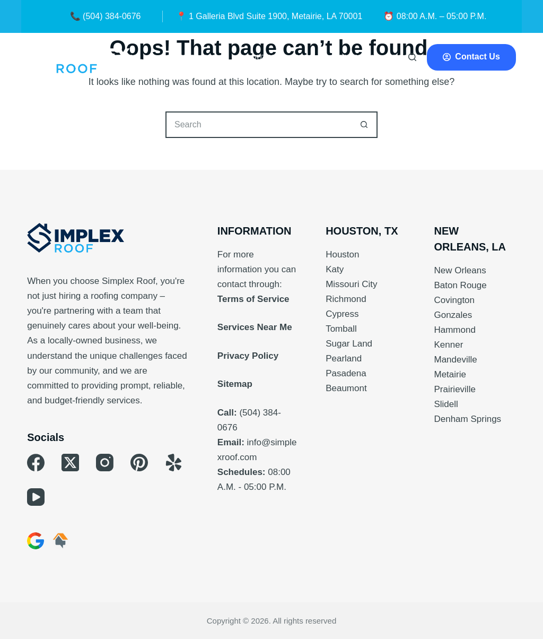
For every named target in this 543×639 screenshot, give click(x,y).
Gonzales (453, 315)
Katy (335, 269)
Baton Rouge (460, 285)
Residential (124, 57)
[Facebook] (36, 462)
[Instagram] (104, 462)
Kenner (448, 345)
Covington (454, 300)
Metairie (450, 374)
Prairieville (454, 389)
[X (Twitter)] (70, 462)
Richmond (346, 299)
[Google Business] (35, 540)
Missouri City (351, 284)
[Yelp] (173, 462)
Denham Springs (467, 419)
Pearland (344, 358)
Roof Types (423, 57)
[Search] (412, 57)
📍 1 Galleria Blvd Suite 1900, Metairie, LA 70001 (269, 16)
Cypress (342, 314)
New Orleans (460, 270)
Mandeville (455, 360)
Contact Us (471, 56)
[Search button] (364, 124)
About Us (259, 57)
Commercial (198, 57)
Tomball (341, 329)
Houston (342, 254)
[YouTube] (36, 497)
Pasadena (346, 373)
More (310, 57)
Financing (358, 57)
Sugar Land (349, 344)
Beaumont (346, 388)
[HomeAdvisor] (60, 540)
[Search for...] (258, 124)
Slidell (446, 404)
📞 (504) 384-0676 (105, 16)
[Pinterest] (139, 462)
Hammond (454, 330)
